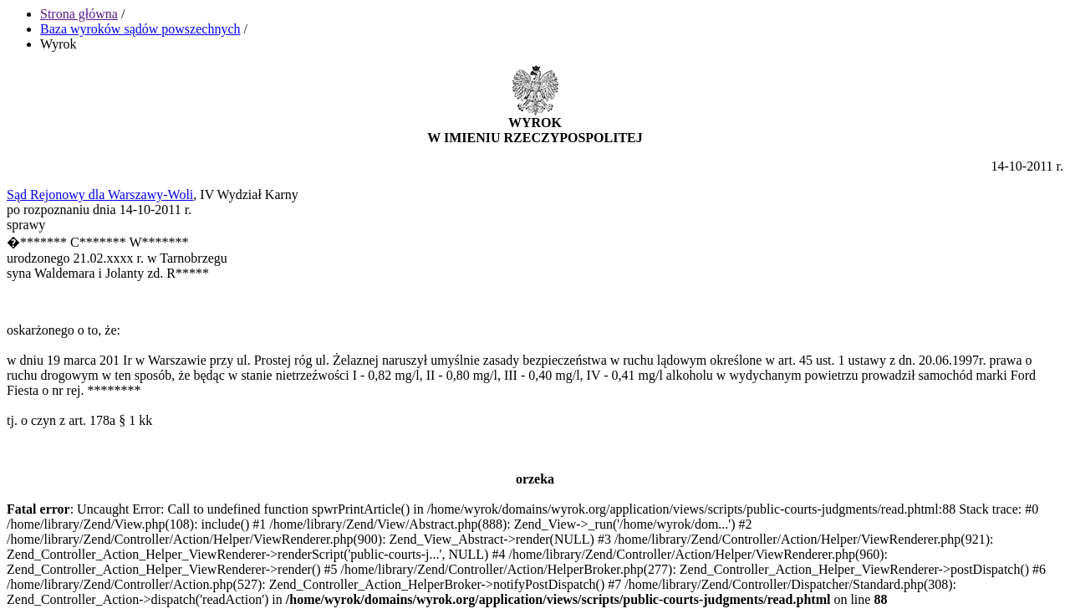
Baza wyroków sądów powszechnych (140, 29)
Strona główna (79, 14)
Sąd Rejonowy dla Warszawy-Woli (100, 194)
